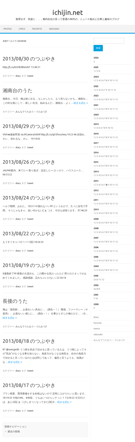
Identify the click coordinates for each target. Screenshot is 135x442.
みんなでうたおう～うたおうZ (31, 111)
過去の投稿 (12, 431)
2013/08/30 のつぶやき (29, 58)
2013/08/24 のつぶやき (29, 197)
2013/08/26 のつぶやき (29, 162)
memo (97, 328)
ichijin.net (67, 12)
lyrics (22, 29)
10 (110, 80)
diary (18, 76)
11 (113, 80)
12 (116, 80)
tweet (30, 76)
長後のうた (15, 301)
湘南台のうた (18, 90)
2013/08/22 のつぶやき (29, 233)
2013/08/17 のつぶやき (29, 385)
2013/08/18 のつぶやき (29, 341)
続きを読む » (81, 103)
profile (8, 29)
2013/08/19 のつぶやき (29, 265)
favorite (37, 29)
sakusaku (54, 29)
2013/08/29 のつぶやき (29, 126)
